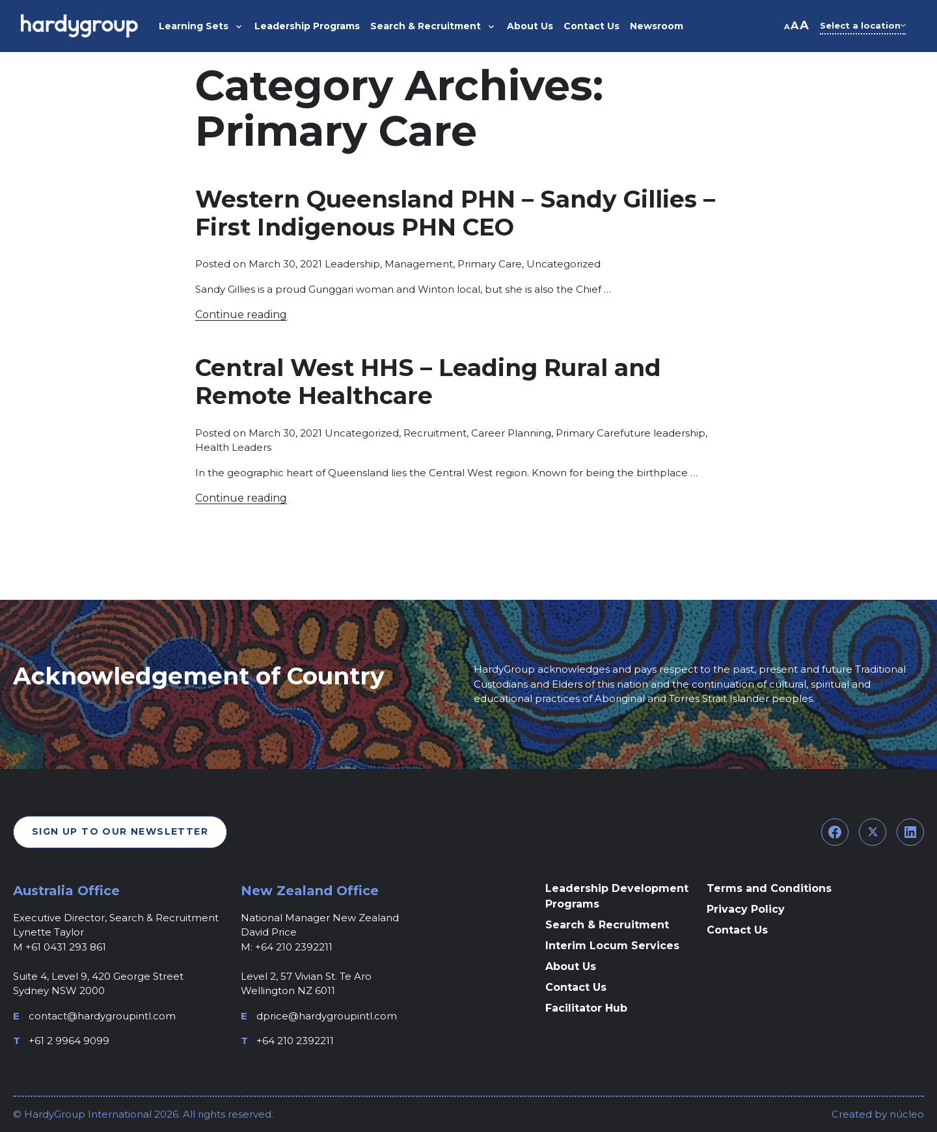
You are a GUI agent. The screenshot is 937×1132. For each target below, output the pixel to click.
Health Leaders (233, 447)
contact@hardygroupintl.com (102, 1016)
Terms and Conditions (769, 888)
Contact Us (575, 987)
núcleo (905, 1114)
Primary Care (489, 264)
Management (419, 264)
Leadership (352, 264)
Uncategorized (563, 264)
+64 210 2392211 (295, 1040)
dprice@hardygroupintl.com (326, 1016)
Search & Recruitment (607, 925)
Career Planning (511, 433)
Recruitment (435, 433)
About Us (570, 966)
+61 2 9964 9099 (69, 1040)
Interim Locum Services (612, 945)
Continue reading (241, 314)
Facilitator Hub (586, 1008)
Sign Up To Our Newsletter (120, 831)
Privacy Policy (746, 909)
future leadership (662, 433)
